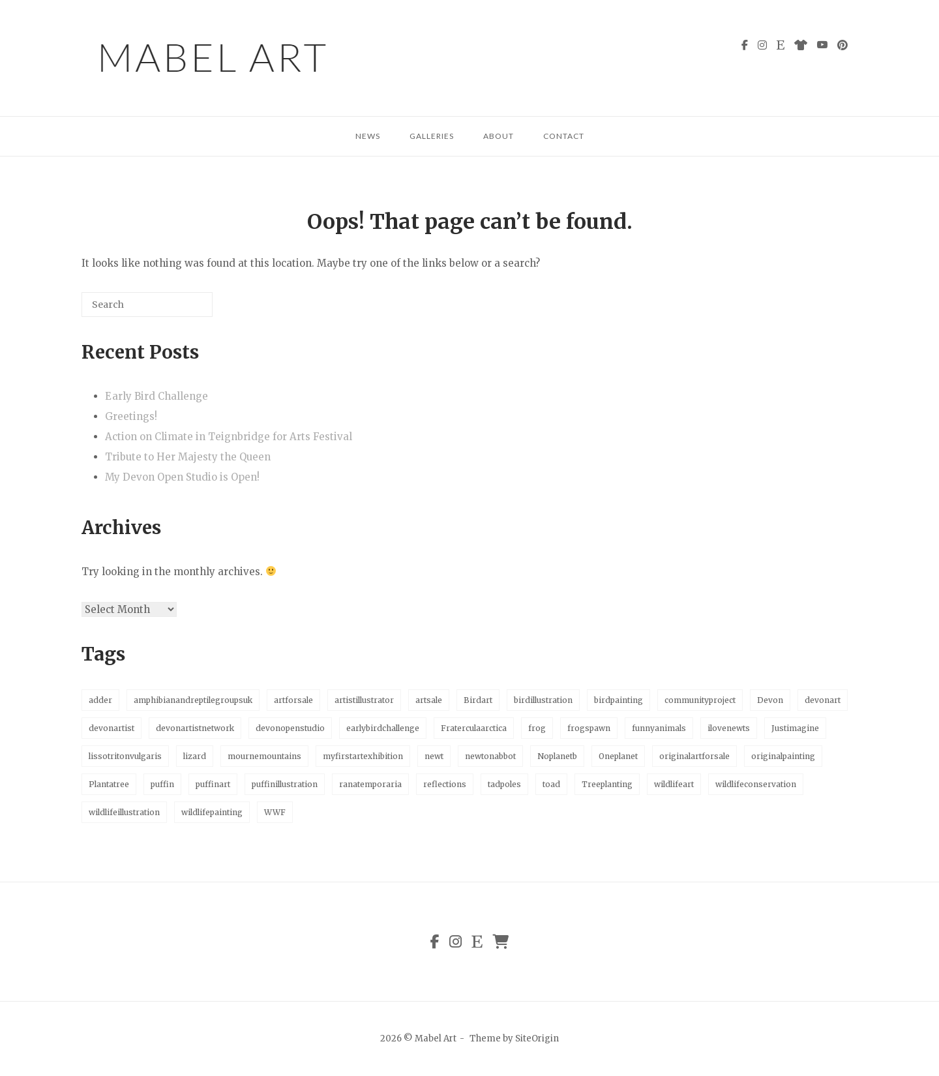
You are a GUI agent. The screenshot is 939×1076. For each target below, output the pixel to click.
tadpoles (504, 784)
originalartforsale (694, 756)
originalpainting (783, 756)
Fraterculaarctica (474, 728)
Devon (770, 700)
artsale (428, 700)
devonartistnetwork (195, 728)
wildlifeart (674, 784)
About (498, 136)
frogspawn (588, 728)
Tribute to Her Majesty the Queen (188, 457)
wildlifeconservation (755, 784)
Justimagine (795, 728)
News (367, 136)
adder (100, 700)
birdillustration (543, 700)
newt (434, 756)
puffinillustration (285, 784)
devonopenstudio (290, 728)
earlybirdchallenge (382, 728)
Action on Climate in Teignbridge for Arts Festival (228, 436)
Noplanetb (557, 756)
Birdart (478, 700)
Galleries (432, 136)
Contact (563, 136)
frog (537, 728)
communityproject (700, 700)
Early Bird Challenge (156, 396)
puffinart (213, 784)
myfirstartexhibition (363, 756)
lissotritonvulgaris (125, 756)
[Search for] (147, 304)
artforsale (293, 700)
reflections (444, 784)
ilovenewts (729, 728)
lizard (194, 756)
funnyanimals (659, 728)
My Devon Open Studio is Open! (182, 477)
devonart (823, 700)
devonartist (111, 728)
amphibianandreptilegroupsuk (193, 700)
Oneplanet (618, 756)
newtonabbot (490, 756)
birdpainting (618, 700)
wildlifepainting (212, 812)
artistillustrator (364, 700)
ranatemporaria (370, 784)
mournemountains (264, 756)
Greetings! (131, 416)
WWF (275, 812)
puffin (162, 784)
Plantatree (109, 784)
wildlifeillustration (124, 812)
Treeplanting (607, 784)
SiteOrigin (537, 1038)
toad (551, 784)
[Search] (183, 309)
